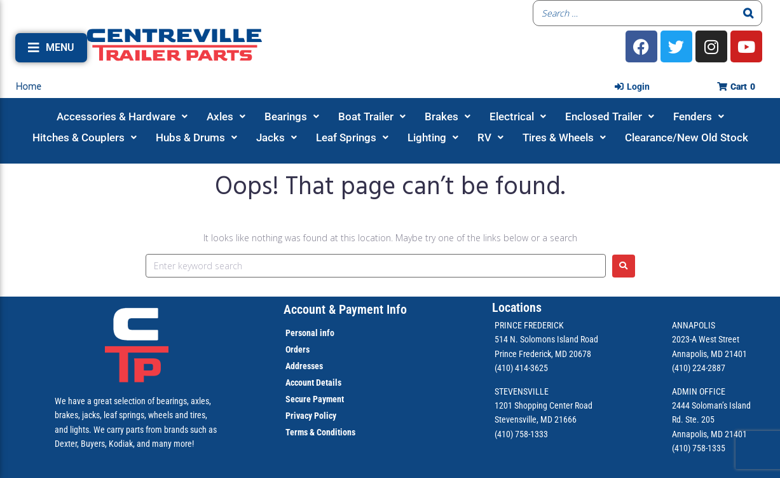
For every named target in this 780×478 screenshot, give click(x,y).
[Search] (749, 13)
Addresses (304, 366)
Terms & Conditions (320, 432)
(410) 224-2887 (698, 368)
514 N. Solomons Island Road (546, 339)
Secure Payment (314, 399)
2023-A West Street (705, 339)
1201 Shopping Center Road (543, 405)
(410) (681, 448)
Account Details (313, 382)
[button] (51, 47)
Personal (301, 333)
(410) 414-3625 (521, 368)
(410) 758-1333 (521, 434)
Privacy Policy (310, 416)
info (326, 333)
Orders (297, 349)
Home (28, 86)
